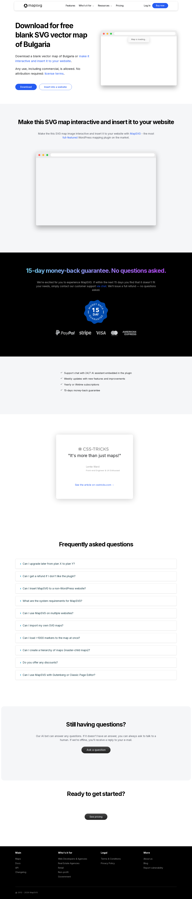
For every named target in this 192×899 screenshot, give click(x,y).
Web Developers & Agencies (72, 858)
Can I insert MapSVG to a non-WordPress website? (54, 588)
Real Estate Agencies (69, 863)
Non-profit (63, 872)
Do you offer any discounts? (40, 662)
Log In (147, 5)
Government (64, 876)
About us (148, 858)
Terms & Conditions (111, 858)
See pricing (96, 816)
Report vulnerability (153, 867)
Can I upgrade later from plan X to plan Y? (49, 563)
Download (26, 86)
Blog (146, 863)
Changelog (20, 872)
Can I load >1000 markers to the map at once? (51, 637)
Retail (61, 867)
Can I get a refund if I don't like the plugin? (49, 576)
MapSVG (135, 133)
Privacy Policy (108, 863)
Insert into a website (55, 86)
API (16, 867)
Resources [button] (103, 5)
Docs (18, 863)
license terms (54, 73)
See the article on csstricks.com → (94, 484)
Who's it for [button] (85, 5)
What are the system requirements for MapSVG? (52, 600)
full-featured (70, 137)
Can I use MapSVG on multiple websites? (48, 613)
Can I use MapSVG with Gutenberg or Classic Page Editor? (59, 674)
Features (70, 5)
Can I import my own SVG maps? (43, 625)
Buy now (160, 5)
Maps (18, 858)
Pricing (120, 5)
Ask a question (96, 749)
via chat (101, 286)
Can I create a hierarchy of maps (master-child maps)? (56, 650)
